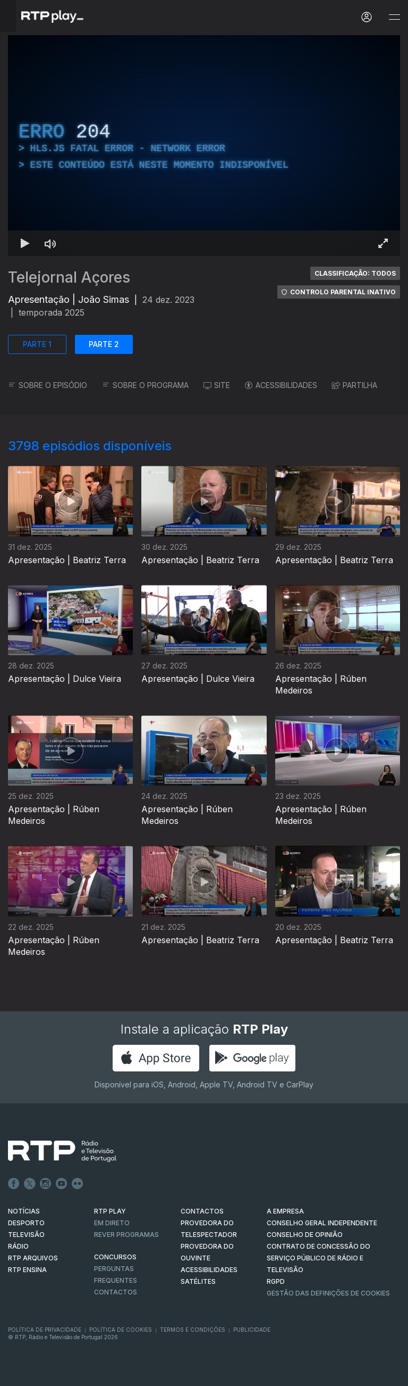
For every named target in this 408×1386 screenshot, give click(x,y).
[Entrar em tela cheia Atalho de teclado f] (383, 243)
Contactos (115, 1292)
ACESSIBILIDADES (281, 385)
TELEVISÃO (26, 1235)
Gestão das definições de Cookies (328, 1293)
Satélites (198, 1281)
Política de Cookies (120, 1329)
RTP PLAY (110, 1211)
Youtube (61, 1184)
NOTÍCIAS (24, 1211)
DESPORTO (26, 1223)
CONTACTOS (202, 1211)
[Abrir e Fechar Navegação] (394, 17)
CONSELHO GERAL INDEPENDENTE (322, 1223)
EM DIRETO (112, 1223)
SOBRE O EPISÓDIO (47, 385)
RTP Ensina (27, 1270)
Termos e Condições (192, 1329)
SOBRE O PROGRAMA (145, 385)
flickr (77, 1184)
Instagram (46, 1184)
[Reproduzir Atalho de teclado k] (25, 243)
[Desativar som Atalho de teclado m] (50, 243)
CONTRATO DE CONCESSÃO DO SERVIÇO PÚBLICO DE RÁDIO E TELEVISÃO (318, 1258)
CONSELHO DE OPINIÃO (305, 1235)
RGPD (276, 1281)
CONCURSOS (115, 1257)
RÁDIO (18, 1246)
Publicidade (251, 1329)
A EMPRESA (285, 1211)
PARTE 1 (37, 344)
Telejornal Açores (69, 277)
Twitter (30, 1184)
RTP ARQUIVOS (33, 1258)
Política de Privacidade (44, 1329)
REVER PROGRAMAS (126, 1235)
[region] (204, 145)
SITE (216, 385)
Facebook (14, 1184)
